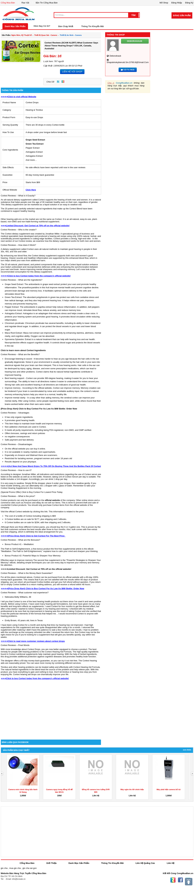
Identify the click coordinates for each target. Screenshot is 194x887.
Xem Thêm (187, 750)
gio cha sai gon (29, 868)
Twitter (58, 81)
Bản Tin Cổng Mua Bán (47, 2)
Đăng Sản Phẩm (182, 15)
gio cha (4, 868)
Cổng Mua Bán (8, 2)
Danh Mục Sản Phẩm (15, 26)
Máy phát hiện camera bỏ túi (169, 789)
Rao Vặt (25, 2)
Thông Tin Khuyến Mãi (92, 26)
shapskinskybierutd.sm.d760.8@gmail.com (128, 62)
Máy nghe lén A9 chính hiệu (132, 789)
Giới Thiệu (51, 863)
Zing (63, 81)
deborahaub (115, 56)
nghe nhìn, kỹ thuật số (21, 35)
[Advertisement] (51, 712)
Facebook (180, 880)
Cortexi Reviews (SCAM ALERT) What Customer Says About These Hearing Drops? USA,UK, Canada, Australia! (71, 45)
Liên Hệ (170, 863)
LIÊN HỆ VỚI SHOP (72, 71)
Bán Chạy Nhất (65, 26)
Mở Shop (164, 2)
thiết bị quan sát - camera (45, 35)
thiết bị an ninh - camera (71, 35)
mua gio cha (15, 868)
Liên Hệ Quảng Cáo (145, 863)
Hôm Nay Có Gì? (42, 26)
